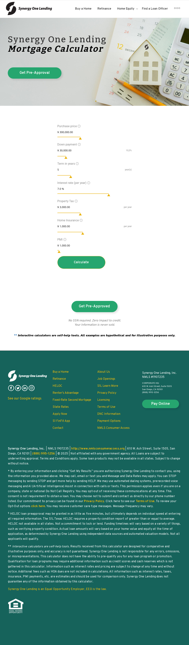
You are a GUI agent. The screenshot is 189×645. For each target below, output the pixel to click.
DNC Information (108, 414)
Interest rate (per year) (73, 183)
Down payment (68, 144)
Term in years (67, 163)
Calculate (81, 262)
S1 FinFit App (61, 421)
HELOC (57, 386)
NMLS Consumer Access (113, 428)
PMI (61, 239)
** (94, 335)
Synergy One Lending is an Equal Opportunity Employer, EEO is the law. (57, 589)
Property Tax (67, 201)
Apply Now (60, 414)
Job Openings (106, 379)
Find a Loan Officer (155, 9)
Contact (58, 428)
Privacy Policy (106, 393)
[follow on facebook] (11, 390)
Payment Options (109, 421)
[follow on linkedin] (25, 390)
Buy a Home (83, 9)
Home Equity (126, 9)
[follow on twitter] (18, 390)
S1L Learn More (107, 386)
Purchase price (68, 126)
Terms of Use (106, 407)
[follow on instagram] (32, 390)
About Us (103, 372)
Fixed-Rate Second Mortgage (72, 400)
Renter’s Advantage (66, 393)
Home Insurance (69, 220)
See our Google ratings (25, 399)
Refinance (104, 9)
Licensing (103, 400)
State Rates (61, 407)
